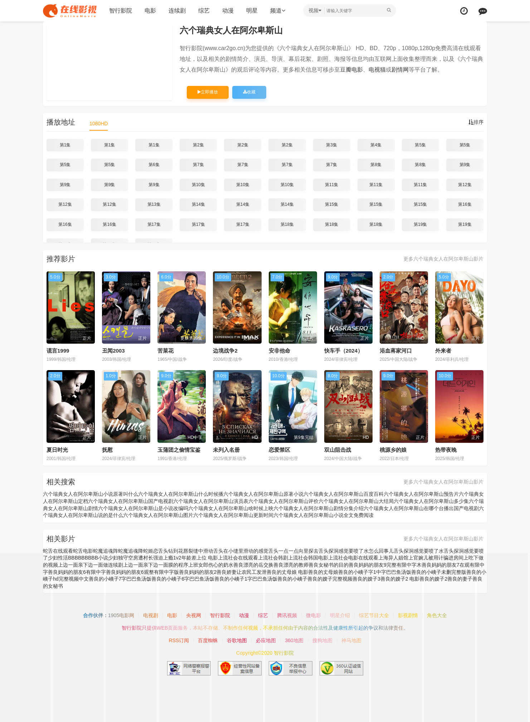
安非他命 (279, 351)
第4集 (375, 144)
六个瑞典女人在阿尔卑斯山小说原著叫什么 (90, 494)
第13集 (154, 204)
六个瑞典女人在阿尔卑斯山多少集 (431, 501)
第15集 (331, 204)
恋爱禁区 (279, 450)
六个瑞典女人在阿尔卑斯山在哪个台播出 (409, 508)
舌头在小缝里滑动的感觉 (240, 551)
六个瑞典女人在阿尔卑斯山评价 (283, 501)
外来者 (443, 351)
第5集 (420, 144)
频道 (277, 11)
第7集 (198, 164)
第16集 (464, 204)
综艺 (204, 11)
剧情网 (400, 70)
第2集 (198, 144)
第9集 (465, 164)
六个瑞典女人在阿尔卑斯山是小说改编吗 (143, 508)
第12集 (464, 184)
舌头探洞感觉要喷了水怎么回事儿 (356, 551)
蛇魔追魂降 (130, 551)
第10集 (198, 184)
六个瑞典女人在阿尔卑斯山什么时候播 (180, 494)
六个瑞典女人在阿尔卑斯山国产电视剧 (130, 501)
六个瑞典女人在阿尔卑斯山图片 (158, 515)
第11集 (331, 184)
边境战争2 (225, 351)
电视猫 (377, 70)
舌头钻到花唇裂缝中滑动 (185, 551)
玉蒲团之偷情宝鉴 (178, 450)
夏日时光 (57, 450)
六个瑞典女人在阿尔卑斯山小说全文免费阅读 (323, 515)
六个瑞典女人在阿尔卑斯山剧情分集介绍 (318, 508)
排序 (475, 122)
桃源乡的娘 (393, 450)
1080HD (98, 123)
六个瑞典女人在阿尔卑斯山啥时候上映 (230, 508)
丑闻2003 (113, 351)
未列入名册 (226, 450)
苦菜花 (165, 351)
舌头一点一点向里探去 (293, 551)
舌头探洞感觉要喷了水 (419, 551)
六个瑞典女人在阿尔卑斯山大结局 (356, 501)
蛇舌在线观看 (58, 551)
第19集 (420, 224)
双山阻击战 (337, 450)
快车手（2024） (343, 351)
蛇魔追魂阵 (105, 551)
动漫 (228, 11)
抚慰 (107, 450)
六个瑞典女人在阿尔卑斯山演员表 (210, 501)
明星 (252, 11)
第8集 (375, 164)
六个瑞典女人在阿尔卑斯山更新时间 (233, 515)
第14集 (198, 204)
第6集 (154, 164)
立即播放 (208, 92)
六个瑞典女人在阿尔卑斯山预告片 (421, 494)
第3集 (331, 144)
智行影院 (120, 11)
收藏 (249, 92)
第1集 (65, 144)
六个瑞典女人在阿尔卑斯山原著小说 (263, 494)
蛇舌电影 (83, 551)
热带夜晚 (446, 450)
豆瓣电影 (351, 70)
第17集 (154, 224)
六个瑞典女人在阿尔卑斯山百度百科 (343, 494)
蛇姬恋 (150, 551)
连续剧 (177, 11)
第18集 (287, 224)
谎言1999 (58, 351)
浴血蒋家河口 (396, 351)
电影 (150, 11)
